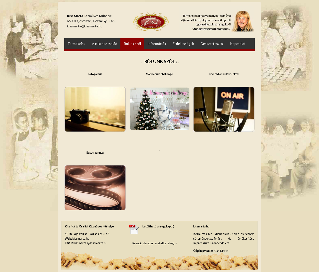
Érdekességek (183, 44)
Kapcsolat (238, 44)
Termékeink (76, 44)
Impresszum (201, 243)
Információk (156, 44)
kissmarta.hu (201, 226)
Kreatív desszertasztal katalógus (154, 243)
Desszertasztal (212, 44)
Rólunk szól (132, 44)
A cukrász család (104, 44)
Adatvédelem (220, 243)
